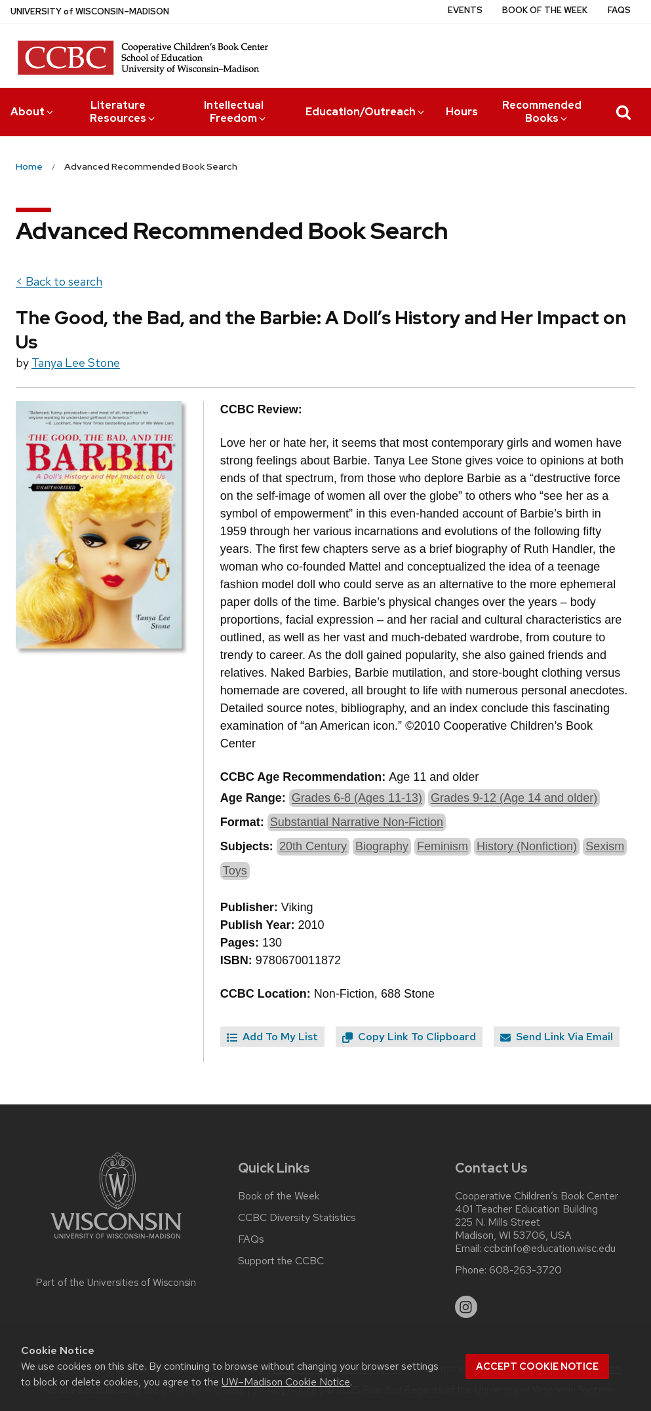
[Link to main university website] (116, 1241)
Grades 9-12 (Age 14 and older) (514, 797)
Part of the (116, 1282)
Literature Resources (123, 111)
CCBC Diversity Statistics (297, 1217)
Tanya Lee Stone (75, 362)
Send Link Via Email (556, 1037)
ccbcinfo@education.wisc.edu (550, 1248)
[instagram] (466, 1307)
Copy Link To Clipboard (409, 1037)
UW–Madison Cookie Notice (286, 1382)
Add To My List (272, 1037)
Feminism (442, 846)
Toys (235, 870)
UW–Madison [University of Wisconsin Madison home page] (89, 11)
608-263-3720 (525, 1270)
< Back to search (59, 281)
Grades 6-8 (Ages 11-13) (357, 797)
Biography (381, 846)
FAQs (619, 10)
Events (465, 10)
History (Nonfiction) (527, 846)
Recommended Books (542, 111)
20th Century (313, 846)
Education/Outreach (366, 112)
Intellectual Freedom (236, 111)
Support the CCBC (281, 1261)
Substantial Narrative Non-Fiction (356, 822)
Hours (462, 112)
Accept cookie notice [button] (537, 1366)
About (32, 112)
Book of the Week (544, 10)
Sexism (604, 846)
